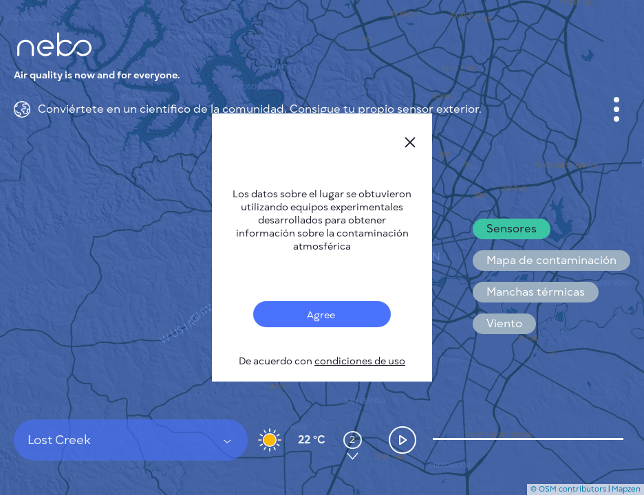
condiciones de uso (359, 361)
